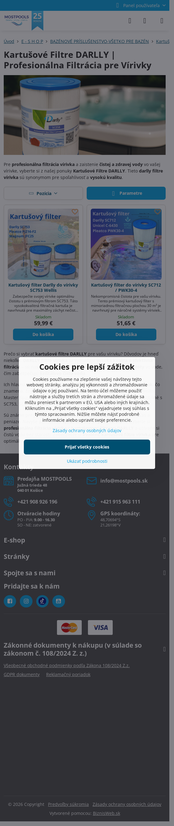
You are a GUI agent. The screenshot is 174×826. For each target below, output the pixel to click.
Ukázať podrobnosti (87, 461)
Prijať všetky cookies (87, 447)
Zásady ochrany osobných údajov (87, 430)
